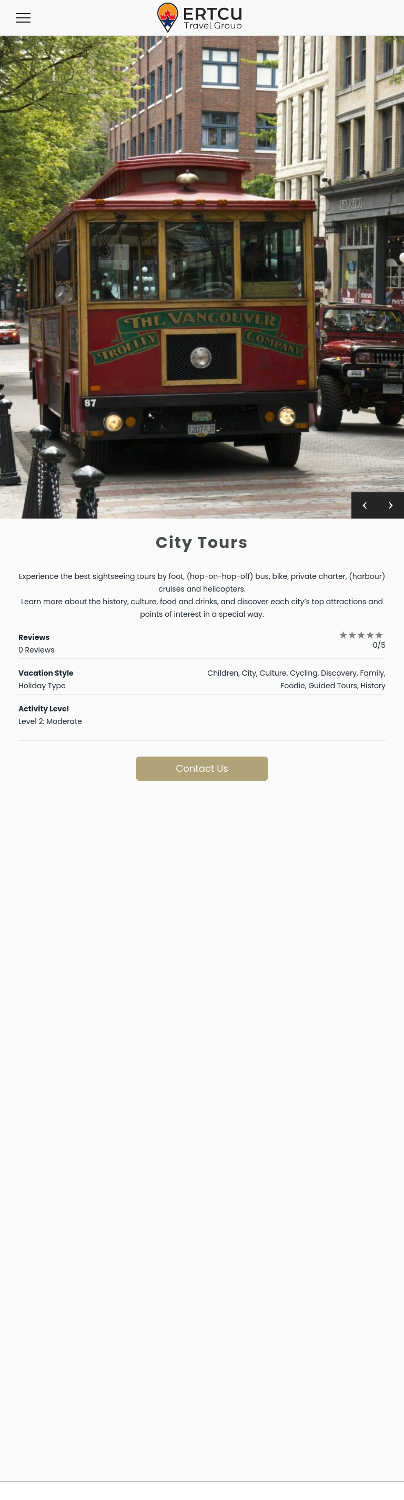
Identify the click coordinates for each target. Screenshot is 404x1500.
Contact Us (202, 768)
